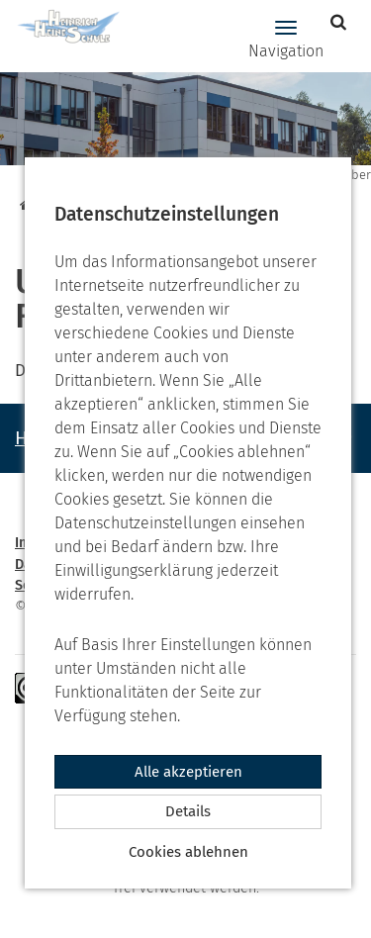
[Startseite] (24, 205)
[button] (340, 22)
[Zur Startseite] (61, 27)
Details (188, 811)
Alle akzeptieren (188, 772)
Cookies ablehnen (188, 852)
